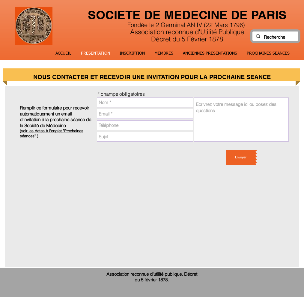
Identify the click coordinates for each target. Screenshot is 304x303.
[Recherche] (275, 37)
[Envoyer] (240, 157)
